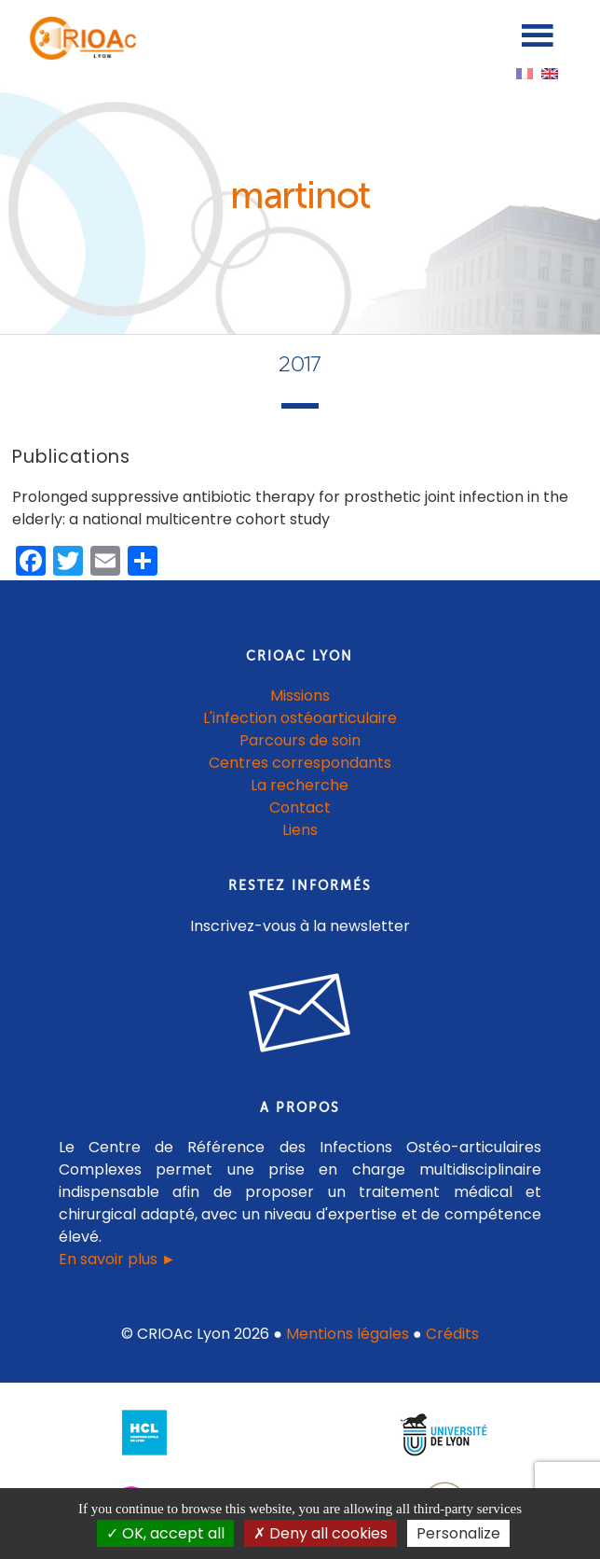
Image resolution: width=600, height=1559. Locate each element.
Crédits (452, 1333)
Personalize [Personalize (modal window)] (458, 1533)
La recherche (299, 785)
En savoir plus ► (117, 1259)
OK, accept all (165, 1533)
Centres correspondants (300, 762)
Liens (300, 830)
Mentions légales (347, 1333)
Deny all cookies (320, 1533)
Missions (300, 695)
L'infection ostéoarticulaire (300, 718)
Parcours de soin (300, 740)
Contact (300, 807)
